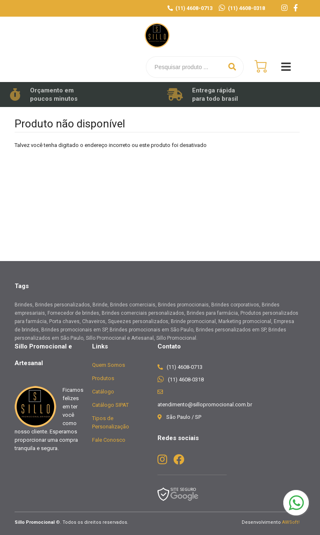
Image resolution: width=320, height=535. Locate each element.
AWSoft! (291, 522)
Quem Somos (108, 365)
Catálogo (103, 391)
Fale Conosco (108, 440)
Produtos (103, 378)
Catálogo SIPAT (110, 405)
